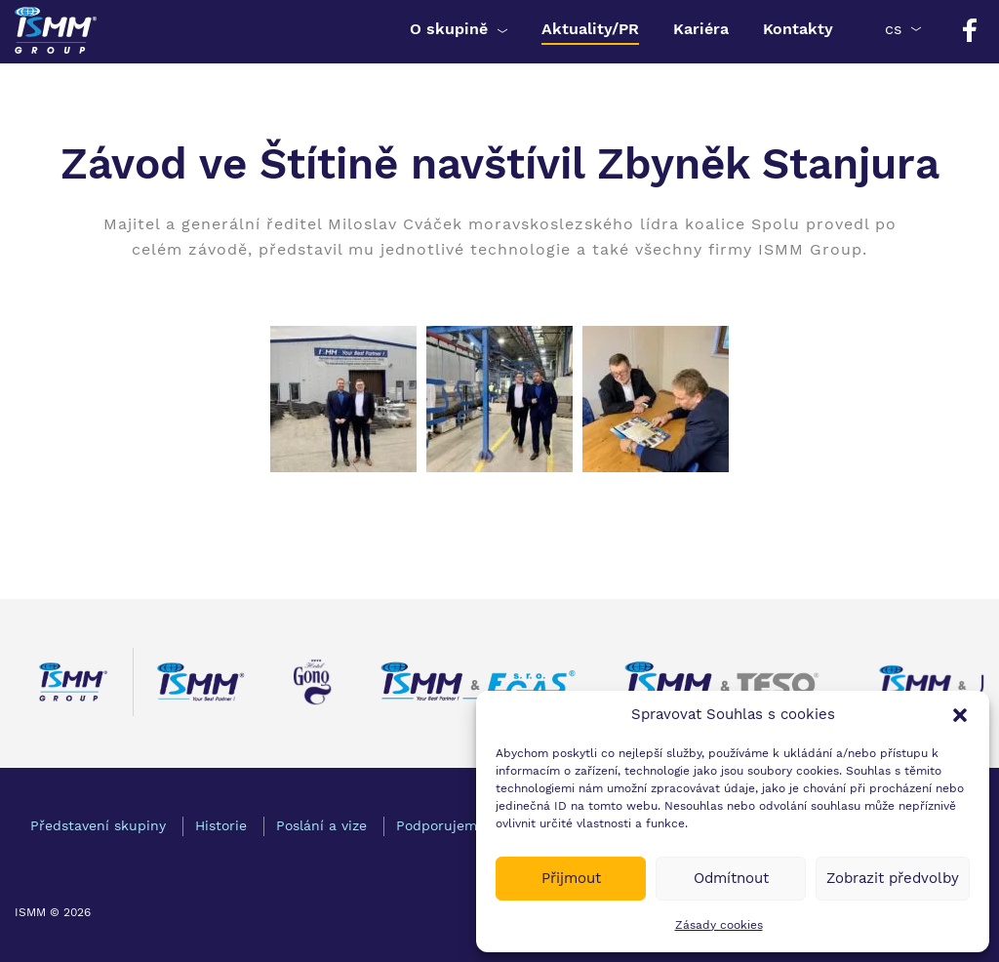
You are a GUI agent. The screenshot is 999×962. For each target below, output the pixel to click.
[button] (960, 715)
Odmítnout (731, 878)
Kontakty (798, 29)
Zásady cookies (719, 925)
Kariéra (701, 29)
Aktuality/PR (590, 29)
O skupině (449, 29)
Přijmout (571, 878)
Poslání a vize (321, 825)
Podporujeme (440, 825)
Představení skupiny (98, 825)
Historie (221, 825)
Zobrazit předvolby (892, 878)
